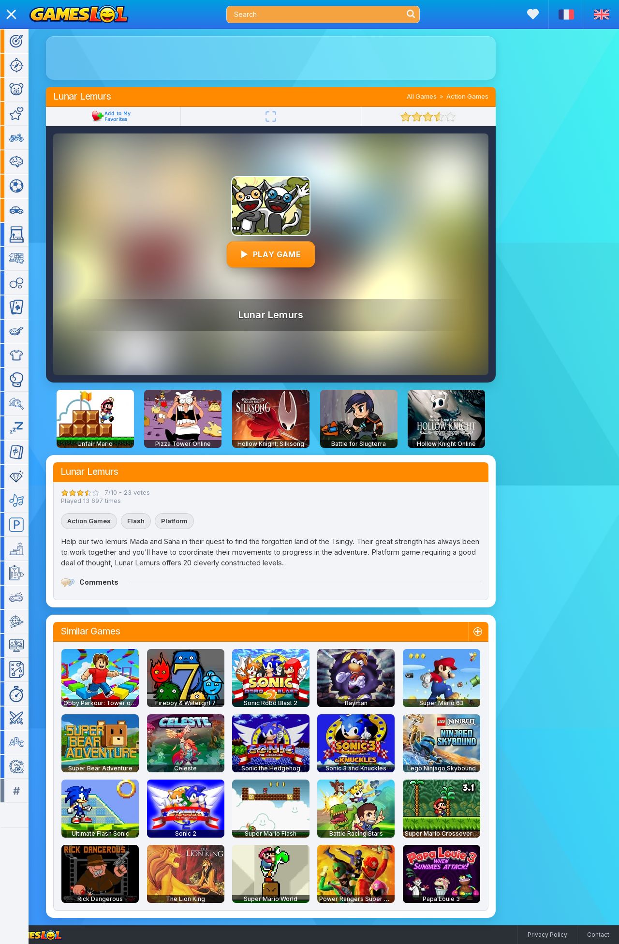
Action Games (481, 96)
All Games (436, 96)
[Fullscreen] (285, 116)
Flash (150, 521)
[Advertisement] (285, 58)
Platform (188, 521)
